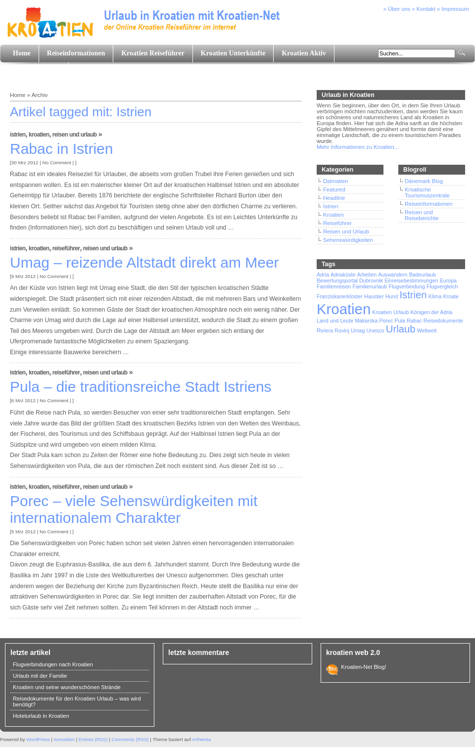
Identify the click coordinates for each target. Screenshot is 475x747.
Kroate (450, 296)
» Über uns (397, 9)
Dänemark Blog (424, 181)
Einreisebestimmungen (411, 280)
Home (22, 53)
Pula (399, 321)
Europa (448, 280)
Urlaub (401, 329)
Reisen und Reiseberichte (421, 215)
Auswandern (392, 275)
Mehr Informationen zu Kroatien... (358, 147)
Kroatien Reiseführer (152, 53)
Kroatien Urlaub (390, 312)
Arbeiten (367, 275)
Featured (334, 189)
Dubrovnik (371, 280)
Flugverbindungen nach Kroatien (53, 664)
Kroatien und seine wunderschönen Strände (67, 687)
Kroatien (39, 134)
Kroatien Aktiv (304, 53)
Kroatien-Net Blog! (362, 667)
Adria (323, 275)
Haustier (374, 296)
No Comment (57, 162)
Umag (358, 330)
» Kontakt (423, 9)
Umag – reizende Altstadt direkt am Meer (144, 262)
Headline (334, 198)
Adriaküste (343, 275)
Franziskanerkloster (340, 296)
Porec (386, 321)
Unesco (375, 330)
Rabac (414, 321)
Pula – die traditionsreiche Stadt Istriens (141, 386)
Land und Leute (36, 71)
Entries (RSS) (93, 739)
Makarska (366, 321)
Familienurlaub (369, 286)
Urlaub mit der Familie (40, 676)
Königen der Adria (432, 312)
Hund (391, 296)
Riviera (325, 330)
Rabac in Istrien (61, 148)
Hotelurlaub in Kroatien (41, 716)
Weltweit (426, 330)
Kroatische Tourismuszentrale (427, 192)
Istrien (18, 134)
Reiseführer (66, 248)
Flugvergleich (442, 286)
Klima (435, 296)
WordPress (37, 739)
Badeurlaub (422, 275)
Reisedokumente (443, 321)
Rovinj (341, 330)
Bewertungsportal (337, 280)
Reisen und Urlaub (74, 134)
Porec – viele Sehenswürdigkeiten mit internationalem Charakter (133, 509)
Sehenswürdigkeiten (348, 240)
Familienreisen (334, 286)
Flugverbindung (406, 286)
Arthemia (201, 739)
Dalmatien (335, 181)
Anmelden (64, 739)
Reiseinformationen (76, 53)
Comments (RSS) (129, 739)
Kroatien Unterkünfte (233, 53)
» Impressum (453, 9)
